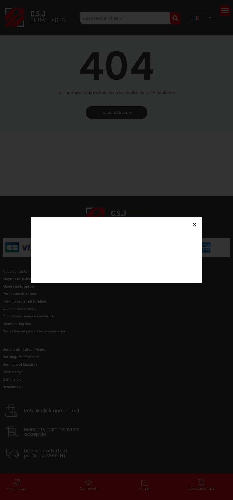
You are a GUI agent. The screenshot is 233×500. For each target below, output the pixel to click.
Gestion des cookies (20, 309)
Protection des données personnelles (34, 331)
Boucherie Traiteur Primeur (25, 349)
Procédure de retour (20, 294)
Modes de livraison (18, 286)
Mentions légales (17, 323)
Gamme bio (12, 379)
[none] (202, 17)
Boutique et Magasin (20, 364)
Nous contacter (16, 271)
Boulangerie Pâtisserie (21, 357)
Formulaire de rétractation (24, 301)
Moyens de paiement (20, 279)
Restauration (13, 387)
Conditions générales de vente (28, 316)
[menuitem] (202, 17)
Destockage (13, 372)
